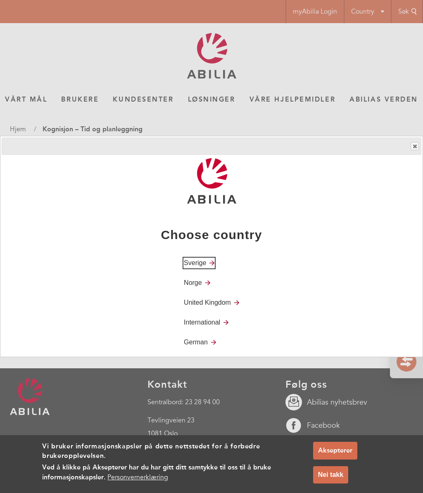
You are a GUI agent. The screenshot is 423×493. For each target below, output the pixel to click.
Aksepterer (335, 451)
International (202, 322)
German (196, 342)
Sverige (195, 262)
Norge (193, 282)
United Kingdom (207, 302)
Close (414, 146)
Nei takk (330, 475)
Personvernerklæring (137, 477)
